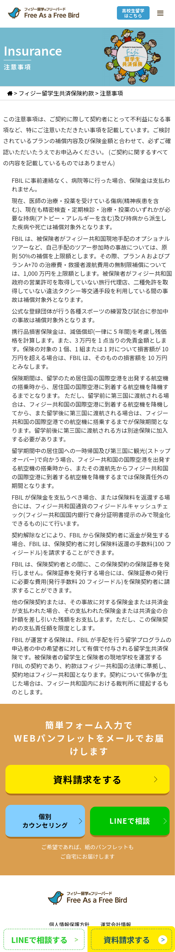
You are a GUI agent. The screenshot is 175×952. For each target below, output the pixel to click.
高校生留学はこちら (133, 13)
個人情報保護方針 (69, 924)
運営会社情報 (116, 924)
